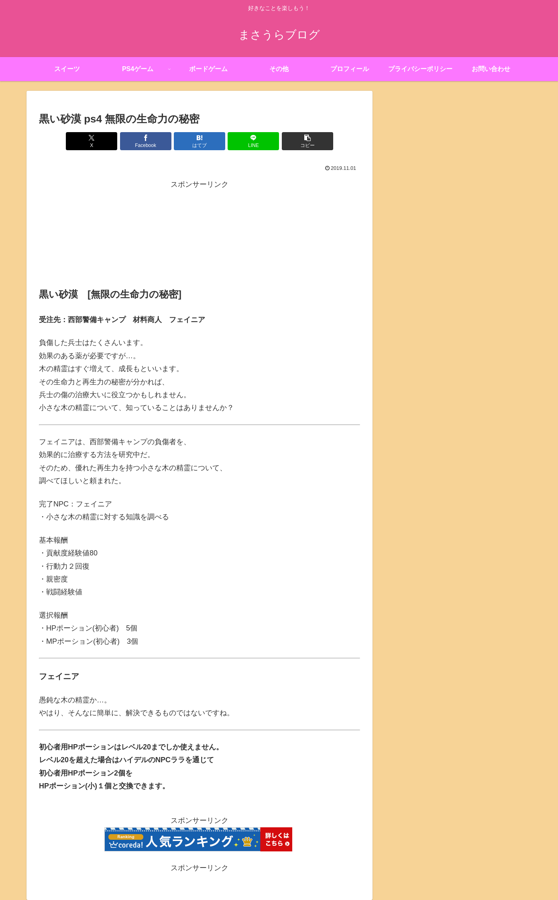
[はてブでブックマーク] (199, 141)
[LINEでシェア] (253, 141)
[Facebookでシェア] (145, 141)
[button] (307, 141)
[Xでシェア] (91, 141)
